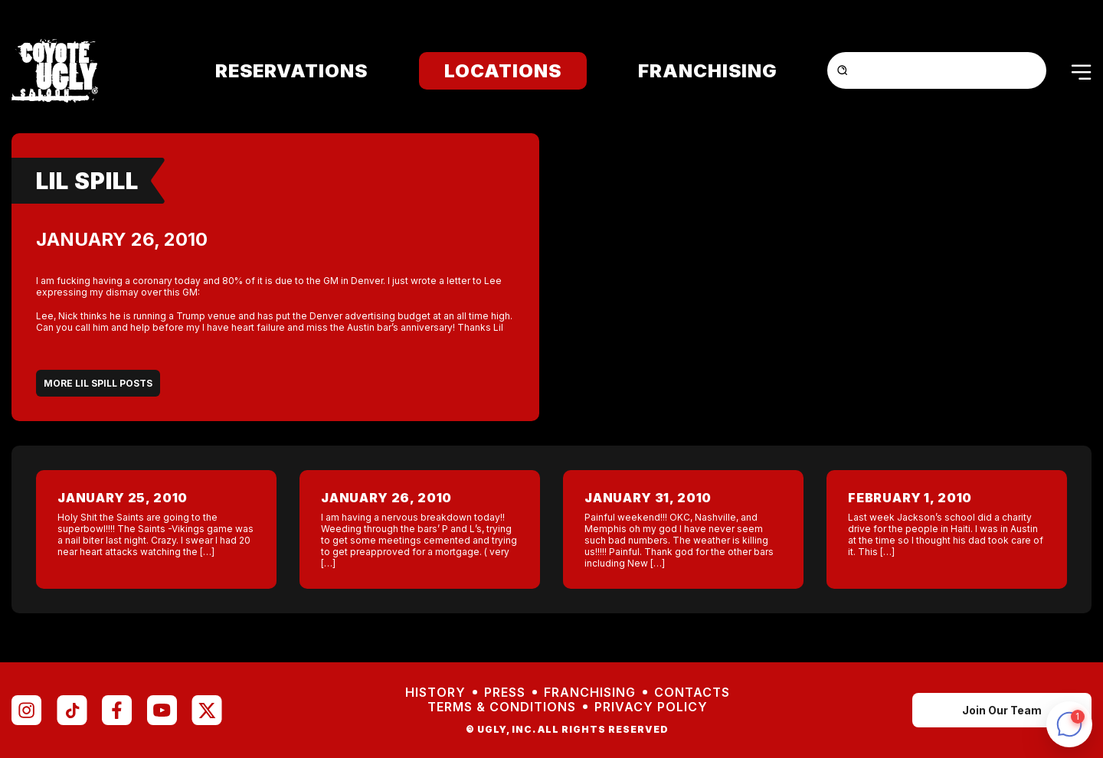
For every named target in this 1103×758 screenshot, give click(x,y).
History (435, 692)
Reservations (291, 71)
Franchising (707, 71)
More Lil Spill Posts (98, 383)
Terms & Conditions (501, 707)
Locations (502, 71)
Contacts (692, 692)
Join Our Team (1002, 710)
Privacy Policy (651, 707)
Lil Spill (87, 180)
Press (504, 692)
